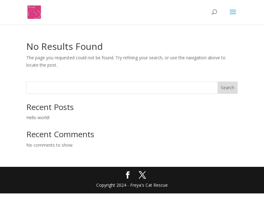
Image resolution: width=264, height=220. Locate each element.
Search (227, 87)
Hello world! (38, 117)
